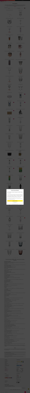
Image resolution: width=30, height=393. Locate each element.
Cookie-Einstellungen (15, 202)
